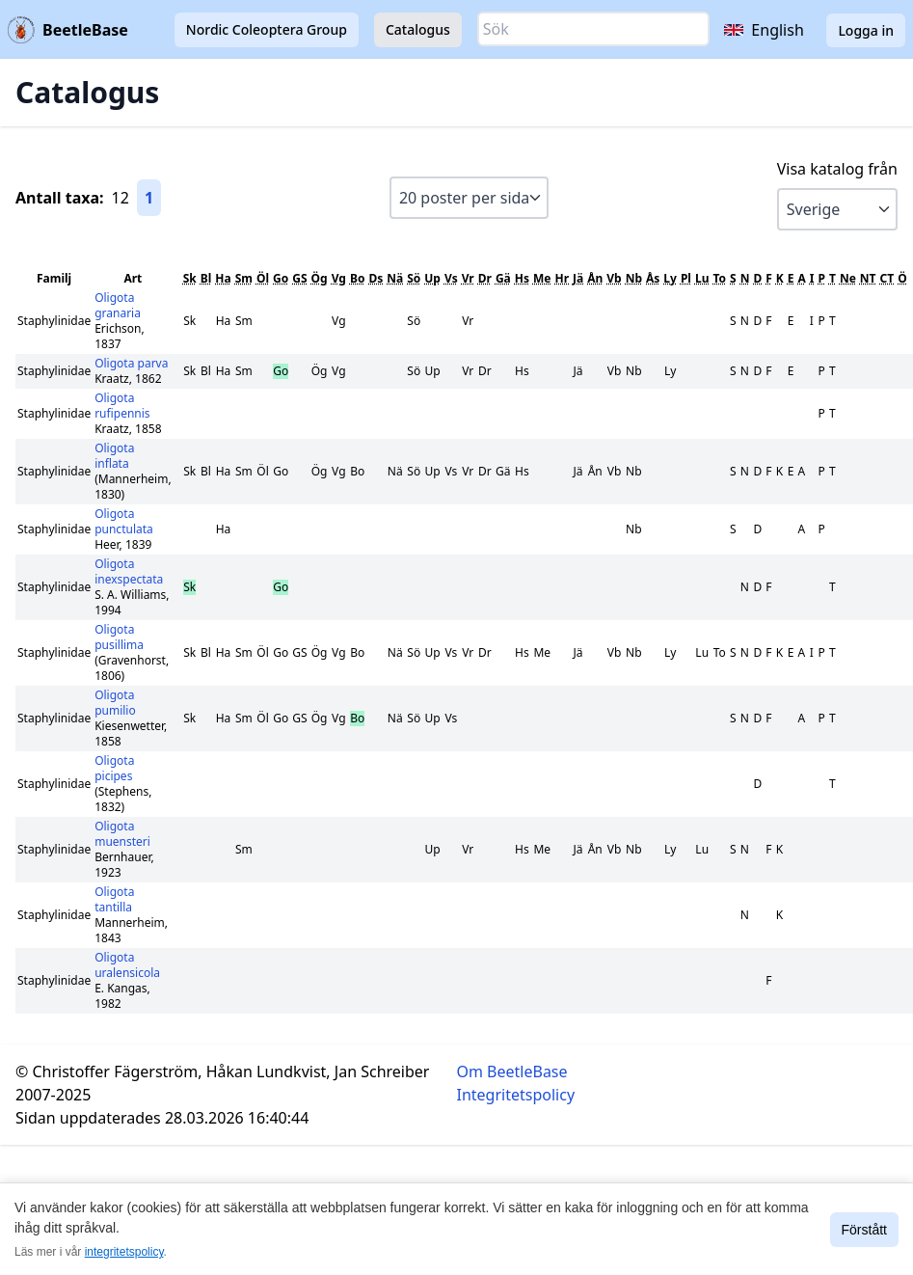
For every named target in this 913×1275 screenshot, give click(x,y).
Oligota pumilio (115, 703)
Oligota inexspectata (128, 571)
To (719, 278)
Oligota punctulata (123, 521)
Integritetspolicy (516, 1094)
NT (868, 278)
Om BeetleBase (512, 1071)
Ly (670, 278)
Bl (206, 278)
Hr (561, 278)
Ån (595, 278)
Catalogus (418, 29)
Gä (503, 278)
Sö (413, 278)
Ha (222, 278)
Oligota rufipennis (121, 405)
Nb (634, 278)
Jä (578, 278)
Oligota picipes (114, 768)
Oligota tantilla (114, 899)
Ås (652, 278)
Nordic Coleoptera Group (266, 29)
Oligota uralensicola (127, 965)
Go (280, 278)
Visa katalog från (837, 168)
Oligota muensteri (122, 834)
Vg (339, 278)
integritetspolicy (124, 1252)
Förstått (864, 1229)
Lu (702, 278)
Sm (244, 278)
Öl (262, 278)
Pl (686, 278)
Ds (375, 278)
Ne (848, 278)
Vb (613, 278)
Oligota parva (131, 363)
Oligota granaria (117, 305)
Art (132, 278)
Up (432, 278)
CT (887, 278)
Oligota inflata (114, 456)
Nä (395, 278)
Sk (190, 278)
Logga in (866, 30)
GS (299, 278)
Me (541, 278)
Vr (468, 278)
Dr (485, 278)
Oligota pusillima (119, 637)
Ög (319, 278)
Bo (357, 278)
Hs (522, 278)
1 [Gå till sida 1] (149, 197)
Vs (451, 278)
